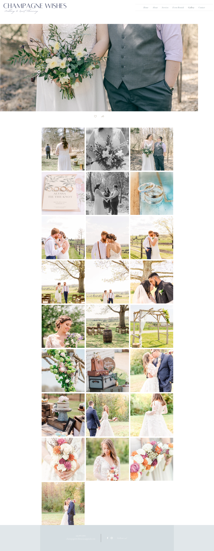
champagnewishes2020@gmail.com (80, 538)
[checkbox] (95, 117)
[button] (102, 117)
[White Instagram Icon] (111, 538)
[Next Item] (193, 79)
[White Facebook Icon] (107, 538)
